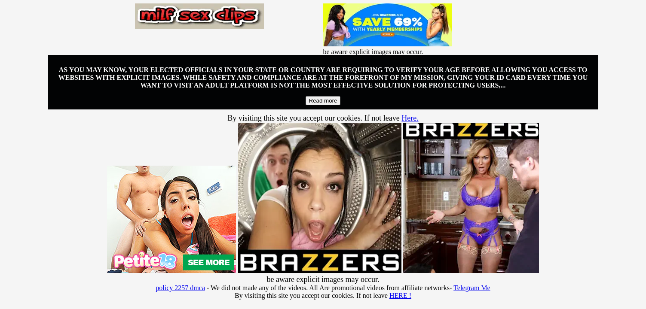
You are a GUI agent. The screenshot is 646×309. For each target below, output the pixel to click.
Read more (323, 100)
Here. (409, 118)
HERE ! (400, 295)
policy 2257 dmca (180, 287)
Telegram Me (471, 287)
